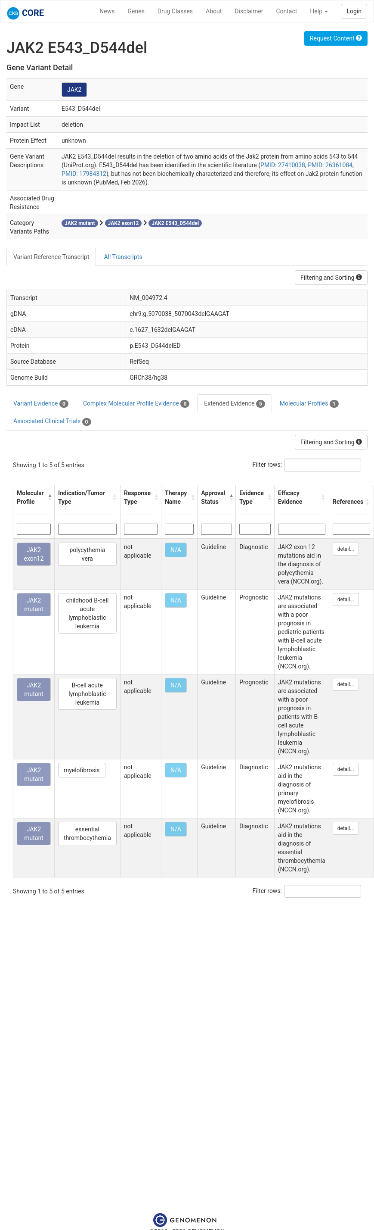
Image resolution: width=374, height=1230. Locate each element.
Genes (136, 11)
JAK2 (74, 89)
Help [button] (319, 11)
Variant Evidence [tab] (40, 404)
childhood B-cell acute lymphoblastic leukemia (87, 613)
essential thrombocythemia (87, 833)
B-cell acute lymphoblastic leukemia (87, 694)
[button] (48, 497)
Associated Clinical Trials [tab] (52, 421)
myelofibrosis (82, 770)
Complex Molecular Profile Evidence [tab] (136, 404)
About (214, 11)
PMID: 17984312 (84, 173)
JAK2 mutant (33, 604)
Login (354, 11)
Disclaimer (249, 11)
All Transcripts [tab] (123, 256)
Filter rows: (267, 464)
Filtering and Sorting (331, 277)
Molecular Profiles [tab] (309, 404)
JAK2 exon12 (34, 554)
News (106, 11)
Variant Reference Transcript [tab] (51, 256)
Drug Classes (175, 11)
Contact (286, 11)
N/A (175, 549)
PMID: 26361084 (330, 165)
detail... (345, 549)
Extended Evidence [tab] (234, 404)
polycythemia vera (87, 554)
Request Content (336, 38)
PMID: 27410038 (282, 165)
